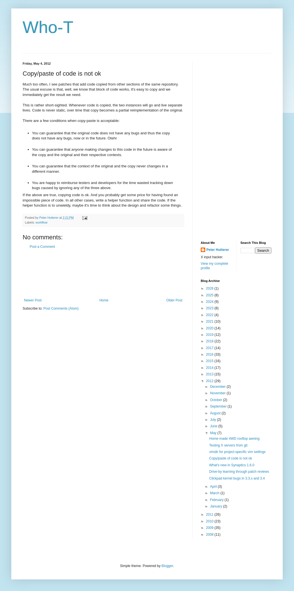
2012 (210, 381)
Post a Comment (42, 247)
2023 (210, 308)
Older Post (174, 300)
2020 (210, 328)
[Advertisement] (103, 273)
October (216, 400)
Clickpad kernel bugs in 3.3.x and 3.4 (237, 478)
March (215, 493)
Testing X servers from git (228, 445)
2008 (210, 535)
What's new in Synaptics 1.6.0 (231, 465)
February (217, 500)
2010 (210, 521)
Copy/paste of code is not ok (230, 458)
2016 (210, 354)
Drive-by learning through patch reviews (239, 472)
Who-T (48, 27)
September (219, 406)
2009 (210, 528)
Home (104, 300)
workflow (41, 222)
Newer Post (33, 300)
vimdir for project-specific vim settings (237, 452)
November (218, 393)
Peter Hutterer (217, 250)
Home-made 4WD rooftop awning (234, 439)
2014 (210, 368)
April (214, 487)
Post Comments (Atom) (61, 308)
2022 (210, 315)
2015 (210, 361)
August (216, 413)
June (214, 426)
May (213, 433)
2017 (210, 348)
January (216, 506)
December (218, 387)
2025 (210, 295)
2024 (210, 302)
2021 (210, 321)
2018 (210, 341)
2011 (210, 514)
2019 (210, 335)
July (213, 420)
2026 (210, 288)
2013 (210, 374)
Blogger (167, 566)
